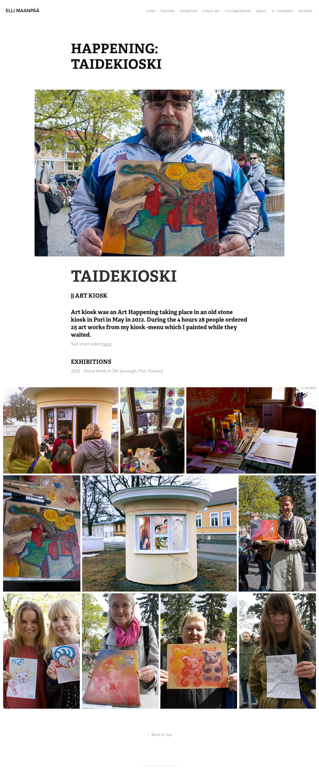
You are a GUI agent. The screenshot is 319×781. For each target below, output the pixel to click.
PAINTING (168, 11)
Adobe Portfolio (167, 765)
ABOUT (261, 11)
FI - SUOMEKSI (282, 11)
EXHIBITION (188, 11)
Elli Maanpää (22, 10)
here (106, 343)
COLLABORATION (238, 11)
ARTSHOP (305, 11)
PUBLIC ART (211, 11)
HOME (150, 11)
